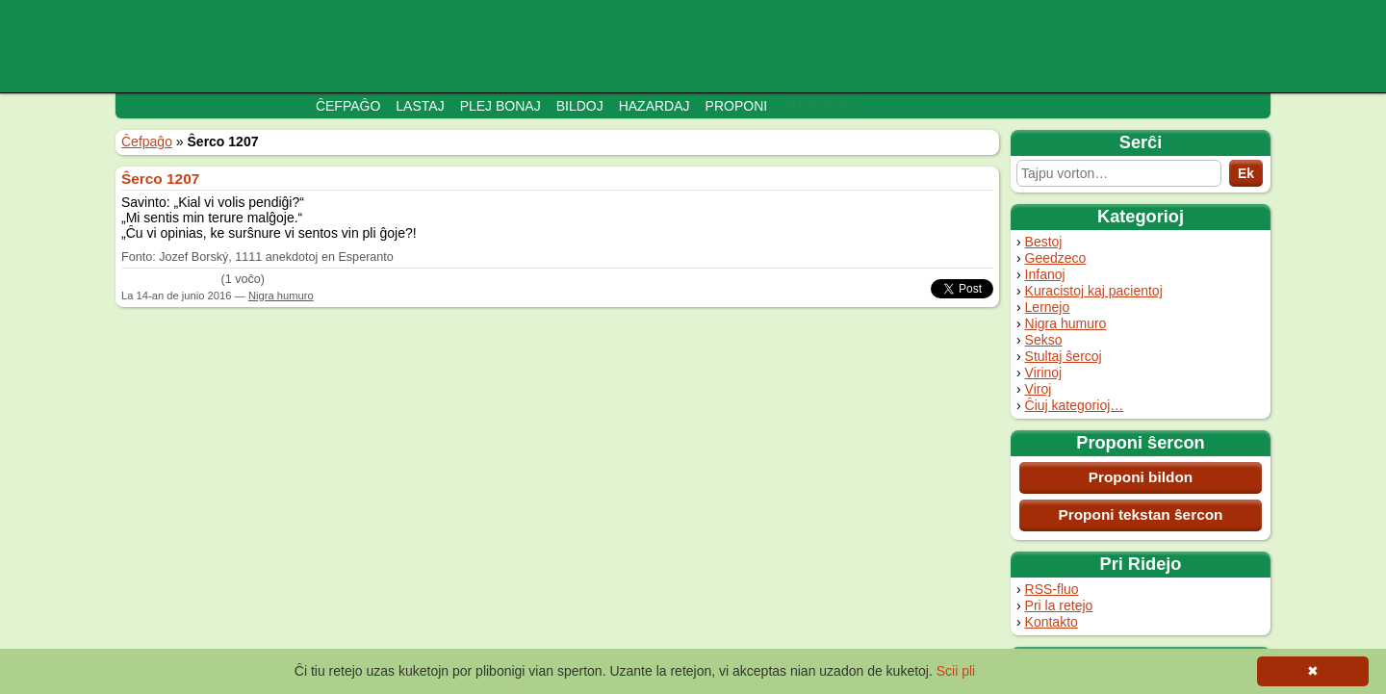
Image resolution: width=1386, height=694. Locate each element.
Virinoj (1044, 372)
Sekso (1044, 339)
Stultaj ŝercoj (1063, 356)
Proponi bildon (1141, 477)
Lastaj (420, 106)
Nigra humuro (1066, 323)
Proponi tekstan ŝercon (1140, 514)
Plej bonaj (500, 106)
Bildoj (579, 106)
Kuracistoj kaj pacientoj (1094, 290)
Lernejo (1047, 307)
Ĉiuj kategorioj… (1074, 405)
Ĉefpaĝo (348, 106)
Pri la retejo (1059, 605)
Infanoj (1045, 274)
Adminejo (817, 106)
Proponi (737, 106)
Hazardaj (654, 106)
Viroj (1038, 389)
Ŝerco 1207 (160, 178)
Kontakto (1051, 622)
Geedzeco (1056, 258)
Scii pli (956, 671)
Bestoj (1044, 241)
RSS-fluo (1052, 589)
